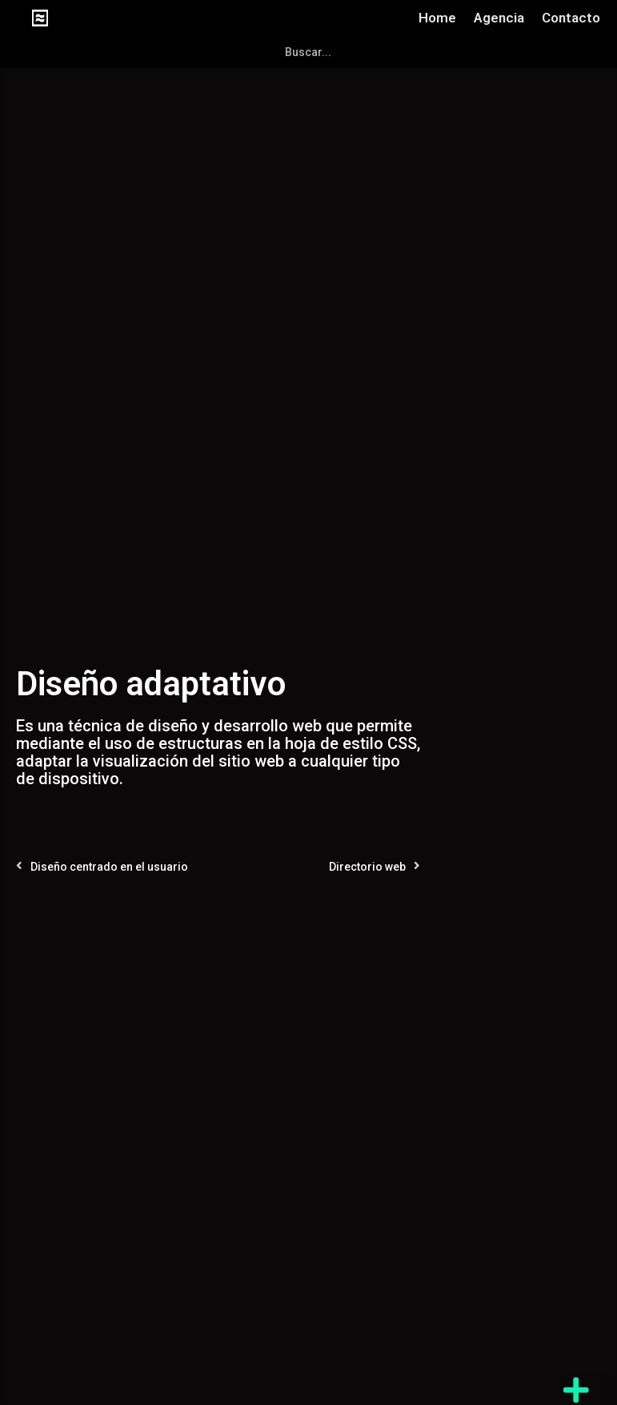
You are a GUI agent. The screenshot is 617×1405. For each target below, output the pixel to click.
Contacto (571, 18)
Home (437, 18)
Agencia (499, 18)
